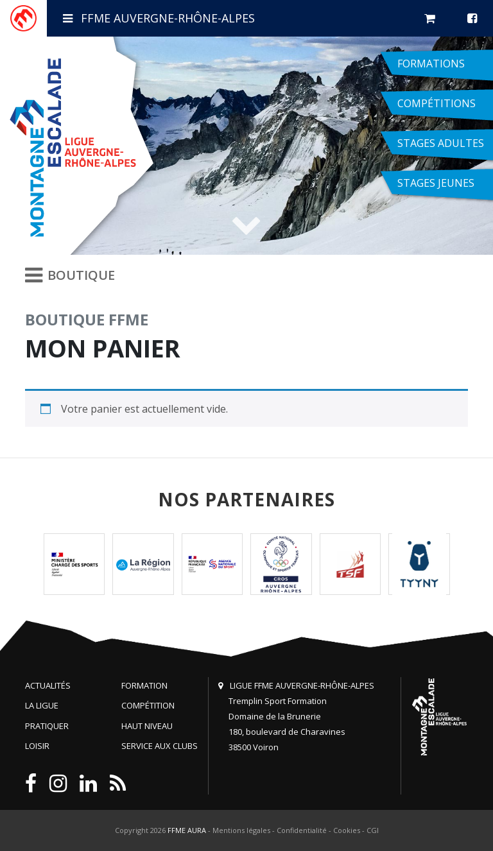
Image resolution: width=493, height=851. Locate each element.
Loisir (37, 746)
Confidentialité (302, 830)
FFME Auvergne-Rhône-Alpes (159, 18)
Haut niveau (147, 726)
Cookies (346, 830)
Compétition (148, 705)
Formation (144, 685)
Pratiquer (47, 726)
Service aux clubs (159, 746)
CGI (373, 830)
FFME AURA (187, 830)
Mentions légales (241, 830)
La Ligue (41, 705)
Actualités (48, 685)
